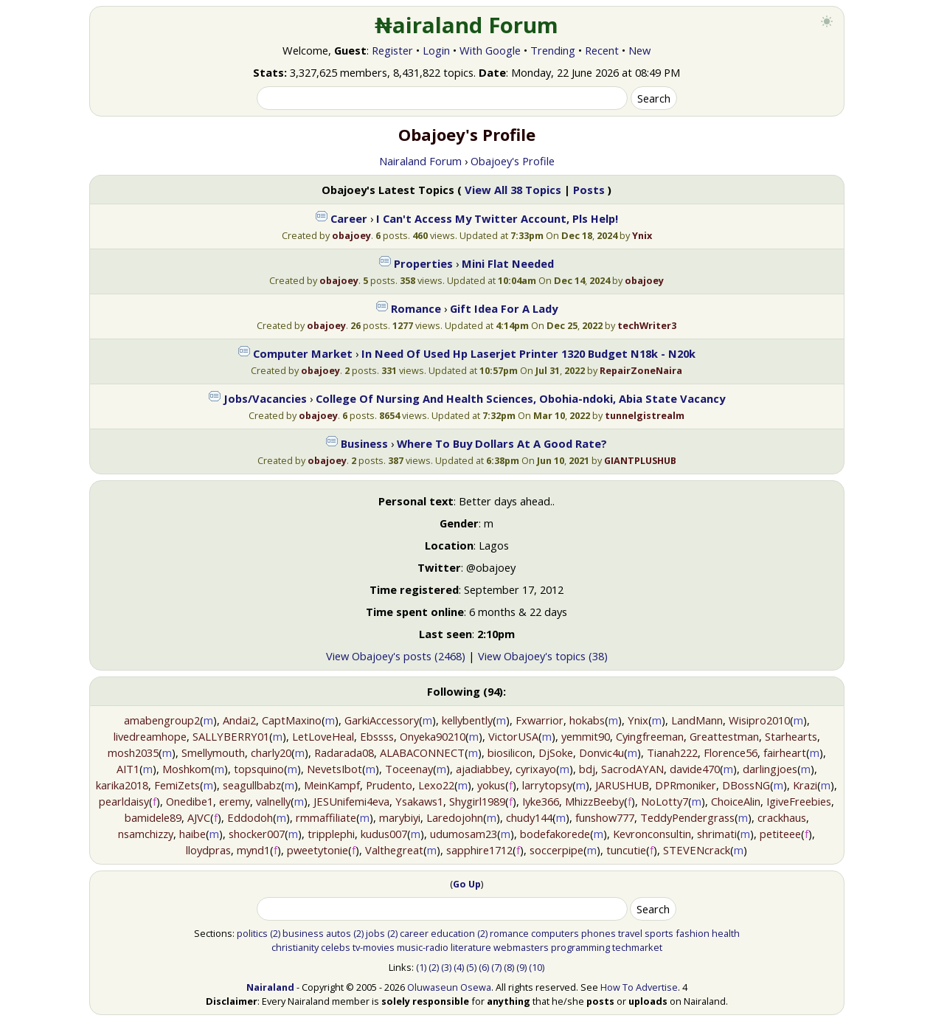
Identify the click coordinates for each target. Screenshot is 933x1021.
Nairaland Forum (420, 160)
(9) (521, 967)
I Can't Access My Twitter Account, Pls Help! (497, 218)
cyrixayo (536, 768)
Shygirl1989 (477, 801)
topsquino (259, 768)
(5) (471, 967)
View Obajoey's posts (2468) (395, 655)
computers (555, 933)
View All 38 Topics (513, 189)
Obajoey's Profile (513, 160)
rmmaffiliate (326, 817)
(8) (509, 967)
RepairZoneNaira (641, 370)
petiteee (780, 833)
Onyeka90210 (432, 736)
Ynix (642, 235)
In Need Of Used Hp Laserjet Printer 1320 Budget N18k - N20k (528, 353)
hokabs (587, 720)
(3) (446, 967)
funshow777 (604, 817)
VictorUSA (513, 736)
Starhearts (791, 736)
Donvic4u (601, 752)
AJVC (198, 817)
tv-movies (374, 947)
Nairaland (270, 987)
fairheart (784, 752)
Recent (602, 50)
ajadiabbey (483, 768)
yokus (491, 785)
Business (364, 443)
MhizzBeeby (594, 801)
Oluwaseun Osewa (449, 987)
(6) (484, 967)
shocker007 (257, 833)
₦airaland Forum (466, 25)
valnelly (273, 801)
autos (338, 933)
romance (509, 933)
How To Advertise (639, 987)
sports (659, 933)
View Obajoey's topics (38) (543, 655)
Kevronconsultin (652, 833)
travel (630, 933)
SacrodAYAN (632, 768)
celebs (335, 947)
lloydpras (208, 849)
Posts (589, 189)
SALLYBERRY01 (231, 736)
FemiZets (177, 785)
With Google (490, 50)
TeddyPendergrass (687, 817)
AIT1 (128, 768)
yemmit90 (585, 736)
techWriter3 (646, 325)
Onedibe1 (189, 801)
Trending (552, 50)
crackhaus (781, 817)
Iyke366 (540, 801)
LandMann (697, 720)
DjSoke (555, 752)
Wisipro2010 (759, 720)
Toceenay (409, 768)
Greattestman (724, 736)
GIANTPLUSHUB (640, 460)
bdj (587, 768)
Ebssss (377, 736)
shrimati (717, 833)
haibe (192, 833)
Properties (423, 263)
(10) (536, 967)
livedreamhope (150, 736)
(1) (421, 967)
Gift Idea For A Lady (504, 308)
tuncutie (626, 849)
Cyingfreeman (650, 736)
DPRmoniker (685, 785)
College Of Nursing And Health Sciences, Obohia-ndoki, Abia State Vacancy (520, 398)
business (303, 933)
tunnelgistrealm (644, 415)
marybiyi (399, 817)
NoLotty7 (664, 801)
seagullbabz (252, 785)
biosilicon (510, 752)
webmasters (521, 947)
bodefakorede (555, 833)
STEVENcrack (696, 849)
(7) (496, 967)
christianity (295, 947)
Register (392, 50)
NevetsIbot (334, 768)
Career (348, 218)
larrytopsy (547, 785)
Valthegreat (394, 849)
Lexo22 (436, 785)
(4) (459, 967)
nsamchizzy (145, 833)
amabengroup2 (162, 720)
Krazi (805, 785)
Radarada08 (344, 752)
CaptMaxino (292, 720)
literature (471, 947)
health (726, 933)
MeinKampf (332, 785)
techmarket (637, 947)
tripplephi (331, 833)
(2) (275, 933)
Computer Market (303, 353)
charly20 (271, 752)
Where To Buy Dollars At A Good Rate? (502, 443)
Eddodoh (250, 817)
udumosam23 (463, 833)
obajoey (351, 235)
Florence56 (730, 752)
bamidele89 (153, 817)
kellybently (467, 720)
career (414, 933)
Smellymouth (213, 752)
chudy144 (529, 817)
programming (580, 947)
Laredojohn (454, 817)
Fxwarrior (539, 720)
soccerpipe (556, 849)
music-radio (422, 947)
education (453, 933)
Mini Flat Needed (508, 263)
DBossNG (746, 785)
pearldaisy (124, 801)
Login (436, 50)
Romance (416, 308)
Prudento (389, 785)
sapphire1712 (479, 849)
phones (598, 933)
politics (252, 933)
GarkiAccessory (381, 720)
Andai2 (239, 720)
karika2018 (122, 785)
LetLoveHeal (323, 736)
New (639, 50)
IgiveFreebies (798, 801)
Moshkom (186, 768)
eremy (234, 801)
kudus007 (384, 833)
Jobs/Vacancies (265, 398)
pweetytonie (317, 849)
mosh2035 (133, 752)
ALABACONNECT (422, 752)
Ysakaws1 (419, 801)
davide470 (695, 768)
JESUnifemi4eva (351, 801)
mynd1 (253, 849)
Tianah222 (672, 752)
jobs (375, 933)
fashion (693, 933)
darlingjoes (770, 768)
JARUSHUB (622, 785)
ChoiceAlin (735, 801)
